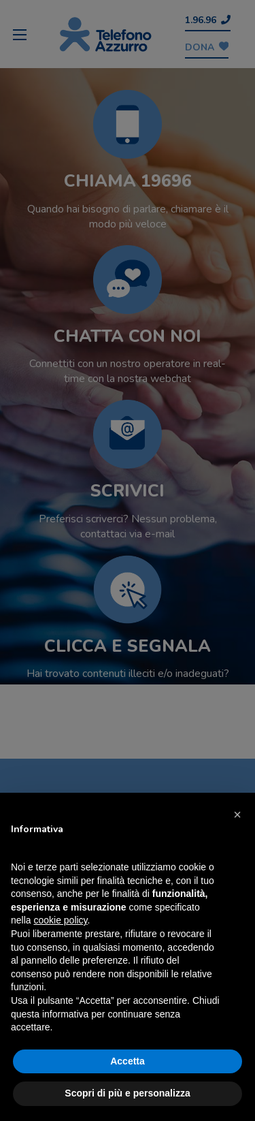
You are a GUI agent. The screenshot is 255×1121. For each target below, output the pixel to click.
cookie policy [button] (60, 920)
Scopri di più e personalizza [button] (127, 1093)
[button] (237, 814)
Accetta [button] (127, 1061)
